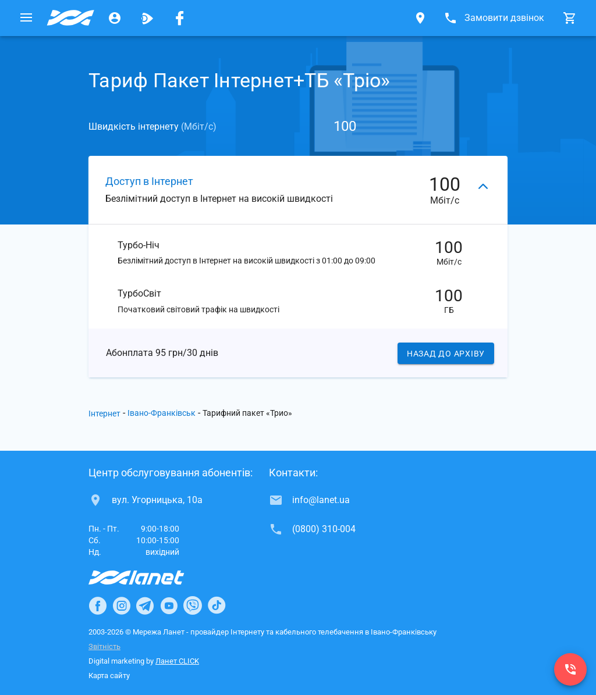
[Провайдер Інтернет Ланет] (149, 577)
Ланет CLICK (177, 661)
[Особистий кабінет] (114, 18)
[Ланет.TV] (147, 18)
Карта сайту (109, 675)
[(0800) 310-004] (570, 669)
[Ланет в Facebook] (97, 605)
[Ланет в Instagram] (121, 605)
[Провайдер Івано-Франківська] (70, 18)
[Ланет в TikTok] (216, 605)
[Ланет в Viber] (192, 605)
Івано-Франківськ (161, 413)
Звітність (104, 646)
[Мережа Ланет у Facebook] (180, 18)
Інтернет (104, 413)
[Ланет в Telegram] (145, 605)
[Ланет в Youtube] (168, 605)
